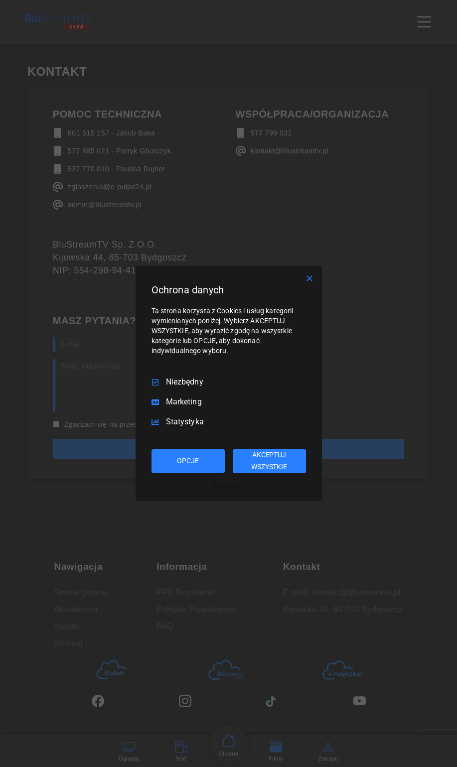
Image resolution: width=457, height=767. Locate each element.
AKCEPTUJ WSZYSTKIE (269, 461)
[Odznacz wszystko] (309, 278)
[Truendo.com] (229, 487)
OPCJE (187, 461)
